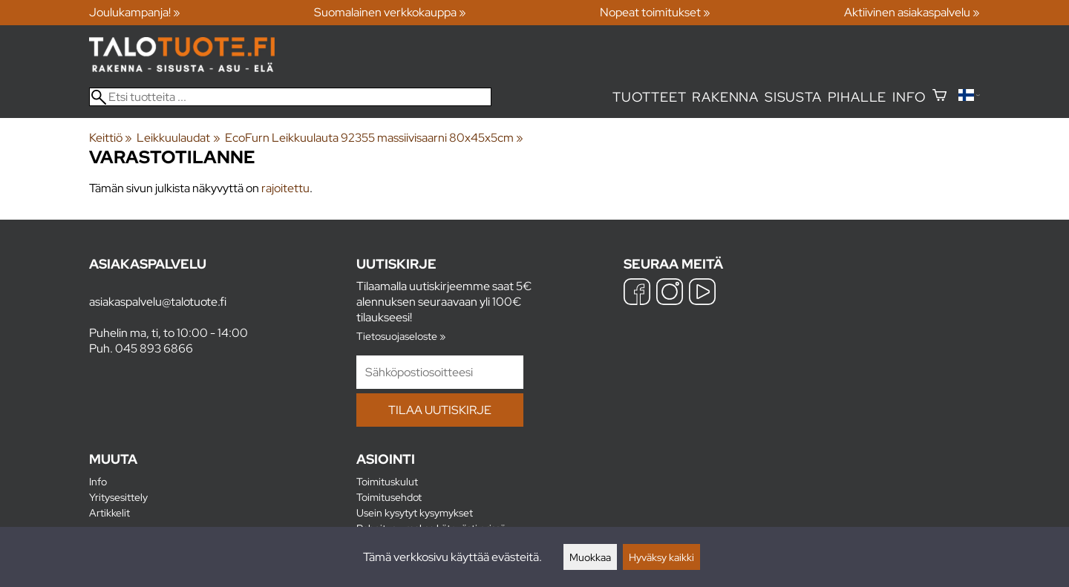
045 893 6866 (154, 348)
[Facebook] (637, 293)
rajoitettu (285, 188)
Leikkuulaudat (178, 137)
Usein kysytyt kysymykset (414, 512)
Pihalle (857, 97)
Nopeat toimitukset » (655, 12)
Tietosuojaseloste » (400, 336)
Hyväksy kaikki (661, 557)
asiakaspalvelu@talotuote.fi (157, 301)
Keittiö (110, 137)
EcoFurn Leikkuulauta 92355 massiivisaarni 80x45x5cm (374, 137)
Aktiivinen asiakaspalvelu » (912, 12)
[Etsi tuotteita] (290, 97)
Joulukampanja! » (134, 12)
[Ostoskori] (939, 97)
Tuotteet (649, 97)
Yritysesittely (118, 497)
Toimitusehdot (389, 497)
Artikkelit (109, 512)
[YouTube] (702, 293)
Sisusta (793, 97)
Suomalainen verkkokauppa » (390, 12)
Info (909, 97)
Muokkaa (590, 557)
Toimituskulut (387, 481)
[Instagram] (669, 293)
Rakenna (725, 97)
